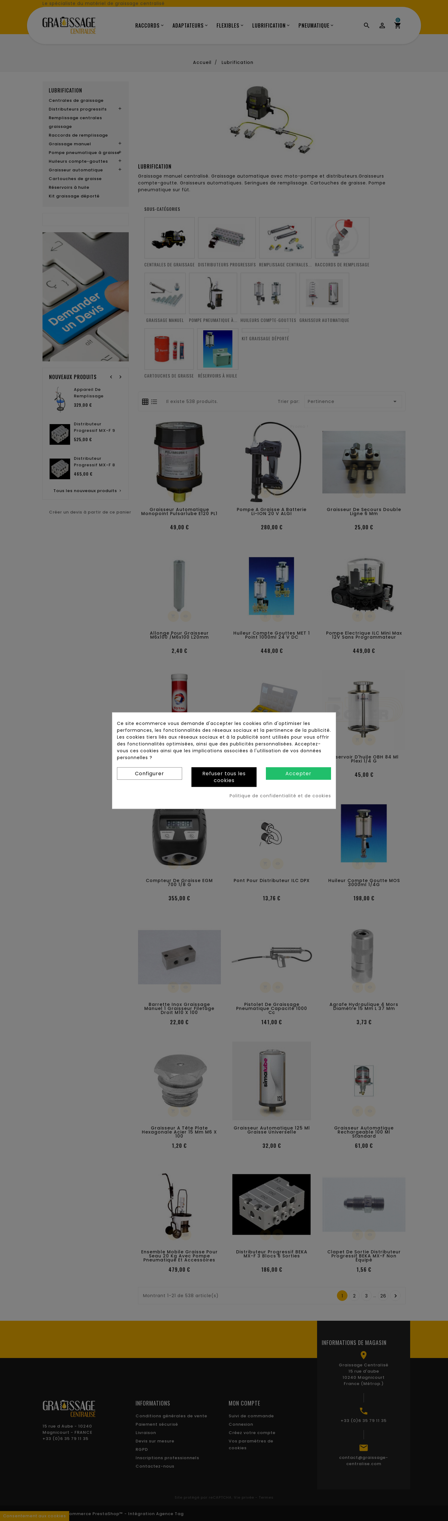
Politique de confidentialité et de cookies (280, 796)
